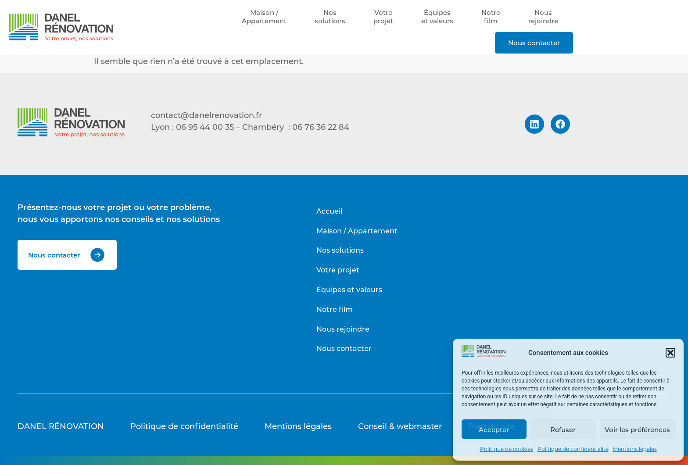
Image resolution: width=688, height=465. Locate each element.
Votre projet (337, 269)
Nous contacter (534, 42)
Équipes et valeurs (349, 289)
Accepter (494, 429)
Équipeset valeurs (437, 16)
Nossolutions (330, 16)
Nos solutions (340, 249)
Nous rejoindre (342, 328)
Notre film (334, 309)
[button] (670, 352)
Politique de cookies (506, 448)
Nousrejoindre (543, 16)
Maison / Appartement (357, 230)
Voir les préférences (637, 429)
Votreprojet (383, 16)
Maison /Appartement (264, 16)
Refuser (563, 429)
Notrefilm (490, 16)
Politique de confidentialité (573, 448)
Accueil (329, 210)
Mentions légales (635, 448)
